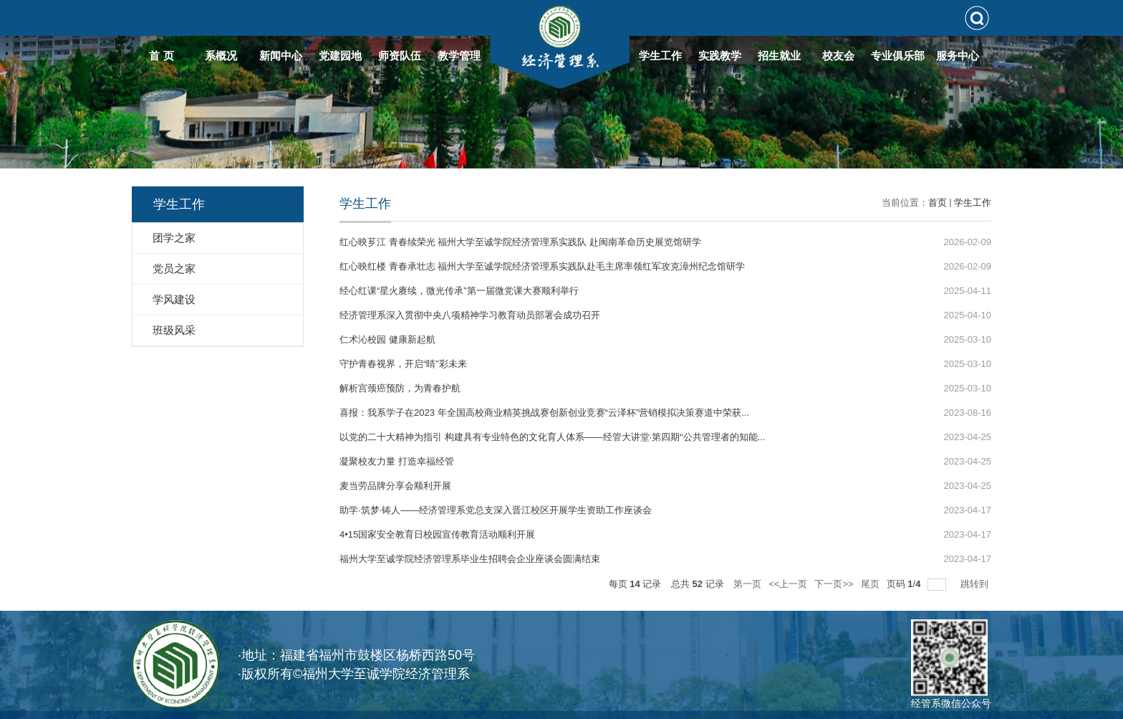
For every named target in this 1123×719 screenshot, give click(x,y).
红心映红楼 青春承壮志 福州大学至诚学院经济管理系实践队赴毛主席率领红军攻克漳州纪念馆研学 (542, 266)
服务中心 (957, 55)
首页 (937, 202)
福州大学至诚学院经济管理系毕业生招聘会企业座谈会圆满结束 (469, 558)
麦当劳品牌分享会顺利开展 (395, 485)
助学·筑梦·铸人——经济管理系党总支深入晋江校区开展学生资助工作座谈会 (495, 510)
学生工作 (660, 55)
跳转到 (975, 583)
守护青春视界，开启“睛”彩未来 (403, 363)
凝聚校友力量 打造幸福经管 (396, 461)
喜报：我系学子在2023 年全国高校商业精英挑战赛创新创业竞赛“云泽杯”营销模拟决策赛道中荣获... (544, 412)
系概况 (221, 55)
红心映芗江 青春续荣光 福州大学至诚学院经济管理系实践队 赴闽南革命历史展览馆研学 (520, 242)
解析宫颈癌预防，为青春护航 (400, 388)
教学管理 (459, 55)
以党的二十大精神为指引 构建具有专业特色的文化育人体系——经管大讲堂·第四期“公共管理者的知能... (552, 437)
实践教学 (719, 55)
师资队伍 (399, 55)
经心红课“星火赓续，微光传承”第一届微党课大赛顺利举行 (459, 290)
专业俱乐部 (898, 55)
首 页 (161, 55)
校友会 (838, 55)
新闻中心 (280, 55)
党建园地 (340, 55)
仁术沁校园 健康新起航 (387, 339)
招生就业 (779, 55)
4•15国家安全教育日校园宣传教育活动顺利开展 (437, 534)
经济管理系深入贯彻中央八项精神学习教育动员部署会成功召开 (469, 315)
